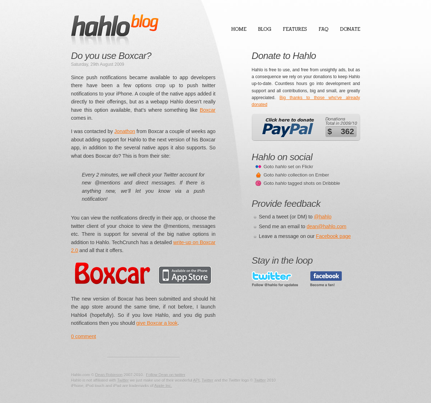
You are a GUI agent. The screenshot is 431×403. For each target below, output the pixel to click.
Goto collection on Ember (296, 175)
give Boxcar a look (156, 323)
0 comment (83, 336)
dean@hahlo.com (326, 226)
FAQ (323, 29)
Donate (350, 29)
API (196, 380)
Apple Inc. (163, 385)
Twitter (123, 380)
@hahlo (322, 217)
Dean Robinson (108, 375)
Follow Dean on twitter (165, 375)
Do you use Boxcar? (111, 55)
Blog (264, 29)
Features (295, 29)
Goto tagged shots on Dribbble (302, 183)
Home (238, 29)
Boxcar (208, 110)
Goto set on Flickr (288, 166)
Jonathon (124, 131)
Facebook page (333, 236)
